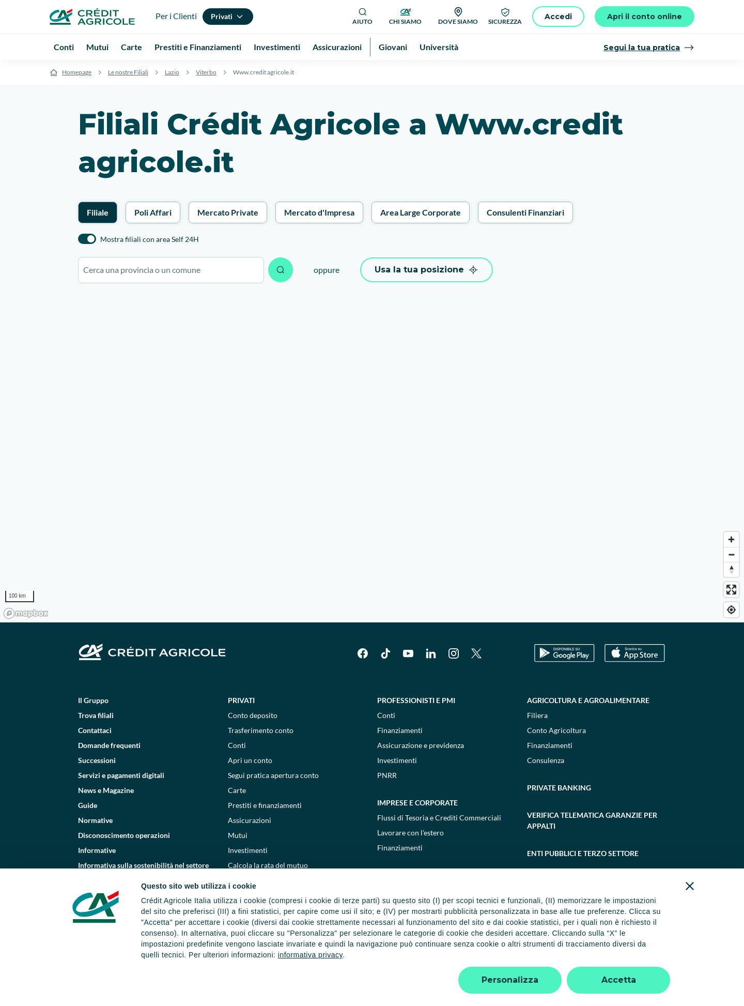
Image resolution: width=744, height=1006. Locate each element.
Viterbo (206, 72)
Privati (241, 700)
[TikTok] (385, 653)
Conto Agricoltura (556, 730)
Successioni (97, 760)
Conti (237, 745)
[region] (372, 458)
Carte (237, 790)
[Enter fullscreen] (731, 589)
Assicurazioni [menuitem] (337, 47)
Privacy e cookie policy (320, 958)
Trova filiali (96, 715)
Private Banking (559, 787)
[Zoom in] (731, 539)
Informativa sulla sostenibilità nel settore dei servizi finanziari (143, 870)
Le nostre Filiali (128, 72)
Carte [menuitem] (131, 47)
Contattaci (95, 730)
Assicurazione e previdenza (420, 745)
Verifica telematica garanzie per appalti (592, 820)
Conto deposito (252, 715)
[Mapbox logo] (26, 613)
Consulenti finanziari (261, 880)
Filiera (537, 715)
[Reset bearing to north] (731, 569)
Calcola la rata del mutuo (268, 865)
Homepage (76, 72)
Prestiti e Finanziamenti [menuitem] (197, 47)
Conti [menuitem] (64, 47)
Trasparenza (565, 958)
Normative (95, 820)
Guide (87, 805)
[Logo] (92, 16)
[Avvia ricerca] (280, 269)
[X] (476, 653)
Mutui (237, 835)
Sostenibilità (552, 880)
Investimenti (248, 850)
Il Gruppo (93, 700)
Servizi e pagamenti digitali (121, 775)
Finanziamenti (400, 730)
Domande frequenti (109, 745)
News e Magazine (106, 790)
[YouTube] (408, 653)
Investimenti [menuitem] (277, 47)
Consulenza (545, 760)
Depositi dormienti (505, 958)
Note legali (179, 958)
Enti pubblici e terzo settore (583, 853)
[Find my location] (731, 609)
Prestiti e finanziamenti (265, 805)
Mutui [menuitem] (97, 47)
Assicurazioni (249, 820)
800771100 (274, 979)
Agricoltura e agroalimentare (588, 700)
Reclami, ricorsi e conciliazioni (415, 958)
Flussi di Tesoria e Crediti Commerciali (439, 817)
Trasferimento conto (260, 730)
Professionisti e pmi (416, 700)
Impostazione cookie (240, 958)
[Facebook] (362, 653)
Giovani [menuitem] (393, 47)
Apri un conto (250, 760)
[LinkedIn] (431, 653)
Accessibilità (615, 958)
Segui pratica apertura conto (273, 775)
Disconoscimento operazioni (124, 835)
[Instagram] (453, 653)
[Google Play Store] (564, 653)
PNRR (387, 775)
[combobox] (171, 270)
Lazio (172, 72)
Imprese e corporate (417, 802)
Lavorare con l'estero (410, 832)
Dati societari (130, 958)
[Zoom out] (731, 554)
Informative (97, 850)
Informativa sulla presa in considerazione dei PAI (144, 896)
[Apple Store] (634, 653)
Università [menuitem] (439, 47)
